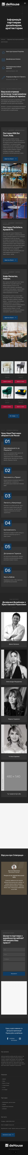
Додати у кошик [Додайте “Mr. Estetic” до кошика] (7, 381)
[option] (14, 879)
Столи (3, 1087)
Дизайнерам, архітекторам (8, 1102)
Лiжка (3, 1081)
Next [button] (25, 855)
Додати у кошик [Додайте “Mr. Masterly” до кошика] (20, 381)
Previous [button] (21, 855)
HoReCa (4, 1104)
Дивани (4, 1079)
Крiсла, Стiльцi (5, 1083)
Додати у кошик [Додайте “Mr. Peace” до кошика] (7, 406)
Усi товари (4, 1089)
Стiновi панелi (5, 1085)
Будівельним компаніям (7, 1106)
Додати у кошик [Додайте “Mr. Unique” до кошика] (20, 406)
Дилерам (4, 1108)
